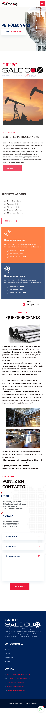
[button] (41, 709)
